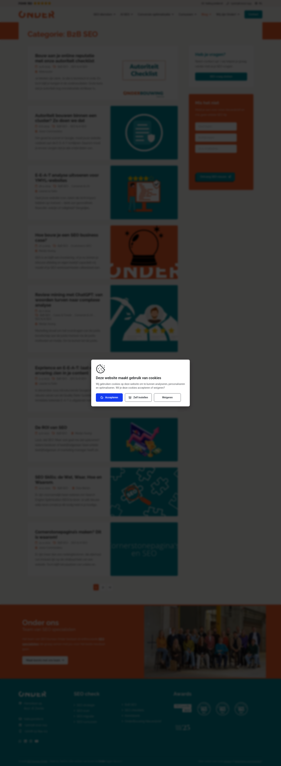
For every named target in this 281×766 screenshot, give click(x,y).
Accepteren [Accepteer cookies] (109, 397)
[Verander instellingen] (138, 397)
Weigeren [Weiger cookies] (167, 397)
